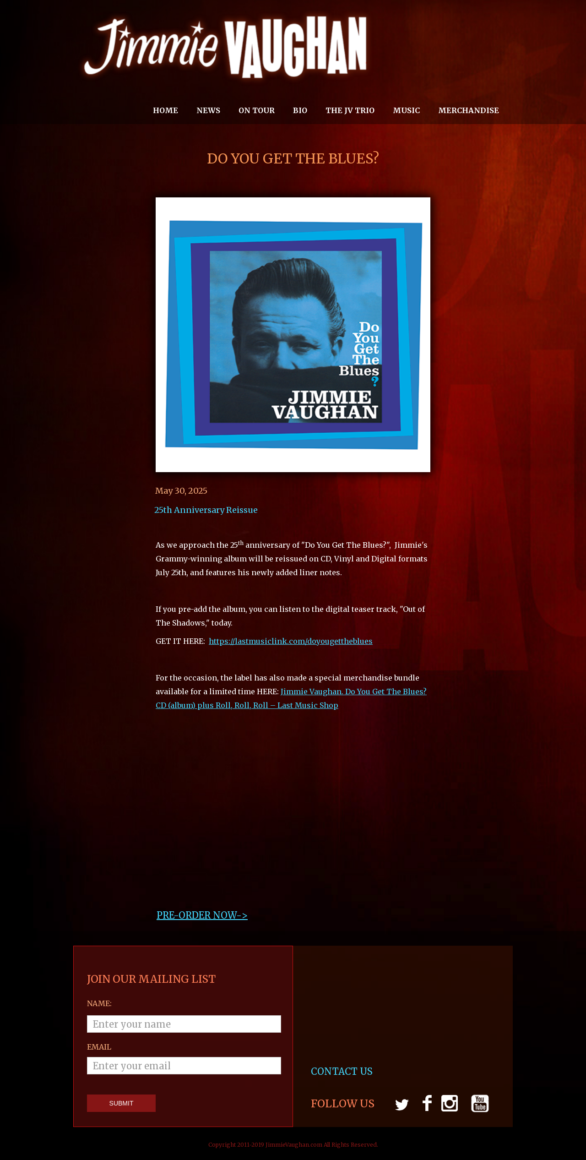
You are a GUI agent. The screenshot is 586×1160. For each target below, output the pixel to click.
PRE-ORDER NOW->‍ (202, 915)
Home (165, 110)
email (99, 1046)
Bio (300, 110)
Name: (99, 1003)
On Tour (257, 110)
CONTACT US (343, 1071)
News (208, 110)
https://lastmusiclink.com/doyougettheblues (291, 641)
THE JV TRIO (350, 110)
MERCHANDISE (468, 110)
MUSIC (406, 110)
